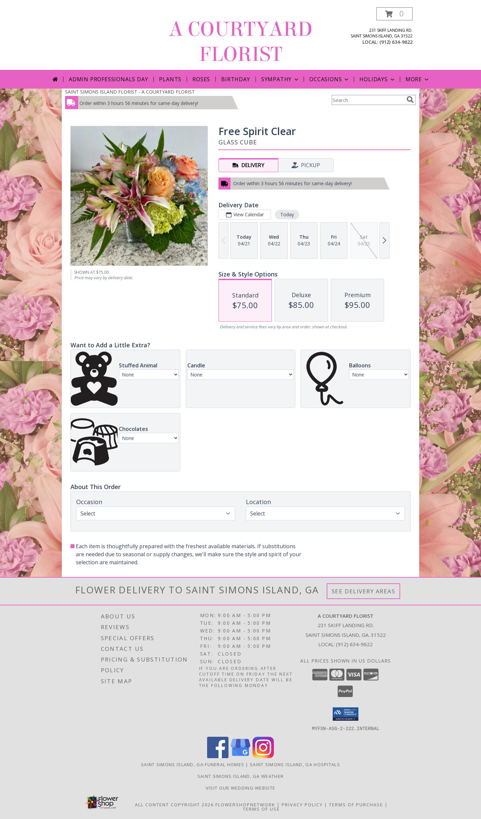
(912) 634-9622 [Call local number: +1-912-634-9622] (396, 42)
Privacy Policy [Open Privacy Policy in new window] (302, 804)
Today (287, 214)
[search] (410, 99)
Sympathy (280, 79)
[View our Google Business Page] (240, 756)
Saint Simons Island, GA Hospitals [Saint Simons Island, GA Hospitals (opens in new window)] (295, 764)
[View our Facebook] (217, 756)
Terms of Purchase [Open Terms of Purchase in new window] (356, 804)
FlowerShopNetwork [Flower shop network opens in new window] (245, 804)
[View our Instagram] (263, 756)
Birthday (235, 79)
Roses (201, 79)
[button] (394, 13)
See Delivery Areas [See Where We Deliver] (363, 591)
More (418, 79)
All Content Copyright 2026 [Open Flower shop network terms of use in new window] (174, 804)
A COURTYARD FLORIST (240, 42)
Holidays (377, 79)
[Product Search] (368, 100)
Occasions (329, 79)
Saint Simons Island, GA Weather (240, 776)
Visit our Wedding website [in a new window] (241, 788)
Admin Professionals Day (108, 79)
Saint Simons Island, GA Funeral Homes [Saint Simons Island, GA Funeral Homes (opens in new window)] (192, 764)
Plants (170, 79)
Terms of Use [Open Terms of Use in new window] (261, 809)
